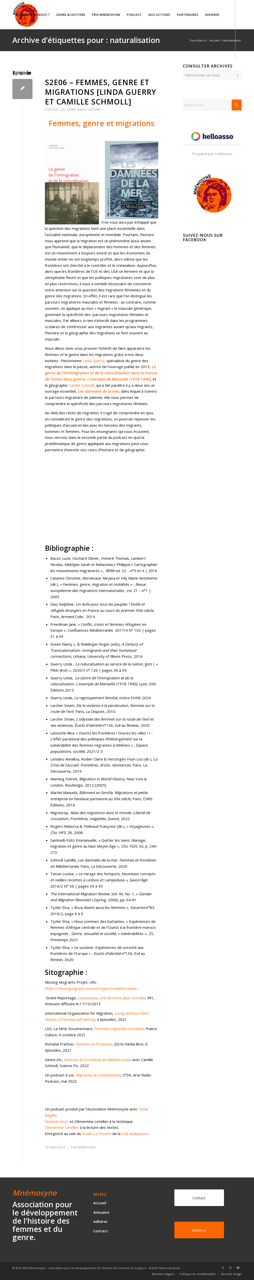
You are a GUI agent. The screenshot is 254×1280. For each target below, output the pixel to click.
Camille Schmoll (81, 385)
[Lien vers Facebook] (14, 73)
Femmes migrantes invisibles (119, 1028)
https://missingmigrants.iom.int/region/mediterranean (91, 988)
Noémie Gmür (57, 1121)
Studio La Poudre (96, 1133)
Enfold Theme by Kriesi (164, 1268)
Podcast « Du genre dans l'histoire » (74, 109)
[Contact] (199, 1197)
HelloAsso (223, 153)
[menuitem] (32, 14)
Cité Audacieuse (135, 1133)
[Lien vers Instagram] (21, 73)
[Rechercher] (212, 105)
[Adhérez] (199, 1230)
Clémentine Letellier (62, 1127)
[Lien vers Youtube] (28, 73)
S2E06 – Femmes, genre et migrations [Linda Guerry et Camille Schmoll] (100, 92)
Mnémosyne (86, 1147)
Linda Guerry (93, 360)
